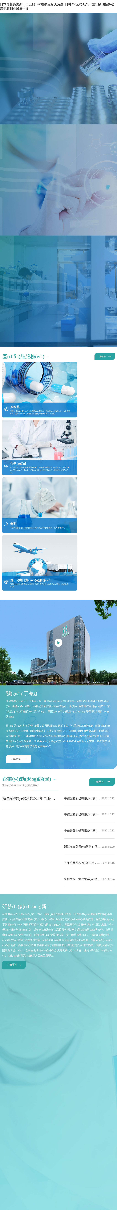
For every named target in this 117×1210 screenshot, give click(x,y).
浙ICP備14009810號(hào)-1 (97, 1189)
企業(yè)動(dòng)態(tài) (38, 1171)
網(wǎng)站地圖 (39, 1184)
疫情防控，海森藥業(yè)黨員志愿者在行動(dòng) (89, 786)
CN (88, 4)
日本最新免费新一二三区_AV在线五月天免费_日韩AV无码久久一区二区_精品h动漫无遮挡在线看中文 (35, 1207)
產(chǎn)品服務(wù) (37, 1168)
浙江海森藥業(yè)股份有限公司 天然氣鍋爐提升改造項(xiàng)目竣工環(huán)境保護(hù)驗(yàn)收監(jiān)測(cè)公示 (89, 753)
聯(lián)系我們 (82, 1171)
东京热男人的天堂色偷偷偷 (63, 1209)
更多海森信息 (78, 1184)
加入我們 (55, 1171)
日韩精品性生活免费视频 (31, 1209)
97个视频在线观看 (47, 1209)
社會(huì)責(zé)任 (76, 1168)
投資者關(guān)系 (94, 1168)
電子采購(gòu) (67, 1171)
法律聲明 (58, 1184)
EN (94, 4)
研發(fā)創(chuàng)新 (57, 1168)
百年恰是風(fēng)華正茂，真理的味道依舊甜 (89, 770)
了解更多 (102, 356)
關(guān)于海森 (19, 1168)
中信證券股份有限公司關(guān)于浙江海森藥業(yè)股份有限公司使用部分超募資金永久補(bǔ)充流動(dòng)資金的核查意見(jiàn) (89, 705)
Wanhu (65, 1192)
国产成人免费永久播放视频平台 (11, 1209)
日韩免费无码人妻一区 (82, 1209)
